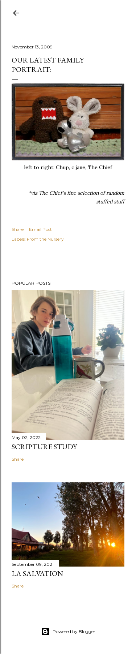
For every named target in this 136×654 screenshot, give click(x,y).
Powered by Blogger (68, 631)
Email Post (40, 229)
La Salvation (37, 573)
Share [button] (18, 229)
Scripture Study (44, 446)
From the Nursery (45, 239)
